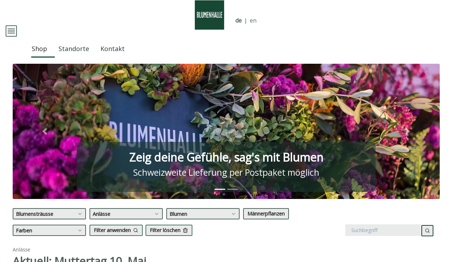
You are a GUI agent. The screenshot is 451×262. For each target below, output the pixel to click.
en (253, 20)
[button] (45, 140)
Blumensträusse (50, 222)
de (238, 20)
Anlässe (127, 222)
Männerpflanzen (266, 222)
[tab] (220, 198)
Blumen (203, 222)
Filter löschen (169, 239)
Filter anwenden (116, 239)
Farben (50, 239)
